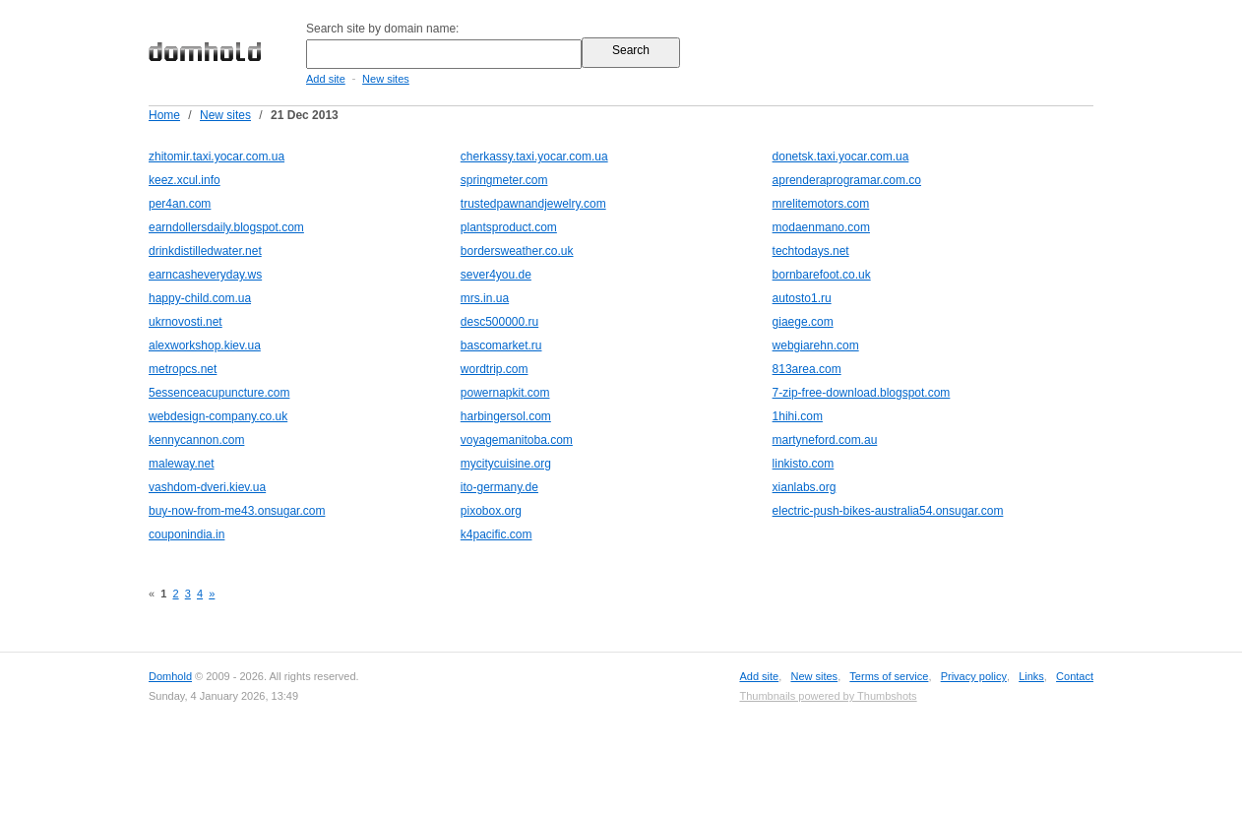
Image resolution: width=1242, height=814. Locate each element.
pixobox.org (491, 511)
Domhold (170, 676)
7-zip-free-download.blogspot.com (862, 393)
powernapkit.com (505, 393)
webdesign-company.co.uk (218, 416)
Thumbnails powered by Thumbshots (827, 696)
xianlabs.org (805, 487)
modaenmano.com (821, 227)
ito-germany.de (499, 487)
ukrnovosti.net (185, 322)
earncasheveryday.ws (205, 275)
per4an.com (180, 204)
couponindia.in (186, 534)
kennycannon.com (196, 440)
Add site (325, 79)
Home (164, 115)
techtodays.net (811, 251)
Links (1031, 676)
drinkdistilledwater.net (205, 251)
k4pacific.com (496, 534)
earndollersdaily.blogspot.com (226, 227)
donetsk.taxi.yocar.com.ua (841, 156)
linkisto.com (804, 463)
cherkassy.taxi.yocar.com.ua (534, 156)
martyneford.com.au (825, 440)
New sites (385, 79)
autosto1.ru (802, 298)
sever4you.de (496, 275)
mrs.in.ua (485, 298)
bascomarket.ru (501, 345)
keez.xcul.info (184, 180)
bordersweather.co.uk (517, 251)
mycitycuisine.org (506, 463)
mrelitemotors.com (821, 204)
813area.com (807, 369)
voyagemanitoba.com (517, 440)
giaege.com (803, 322)
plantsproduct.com (509, 227)
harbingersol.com (506, 416)
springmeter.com (504, 180)
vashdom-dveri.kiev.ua (207, 487)
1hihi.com (798, 416)
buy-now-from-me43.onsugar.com (237, 511)
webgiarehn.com (816, 345)
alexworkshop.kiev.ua (205, 345)
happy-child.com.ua (200, 298)
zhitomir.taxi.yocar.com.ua (216, 156)
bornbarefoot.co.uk (822, 275)
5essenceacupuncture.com (219, 393)
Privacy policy (974, 676)
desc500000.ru (499, 322)
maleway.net (181, 463)
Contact (1074, 676)
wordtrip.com (494, 369)
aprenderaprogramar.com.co (847, 180)
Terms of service (888, 676)
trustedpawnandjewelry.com (533, 204)
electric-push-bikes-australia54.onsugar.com (888, 511)
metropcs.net (183, 369)
